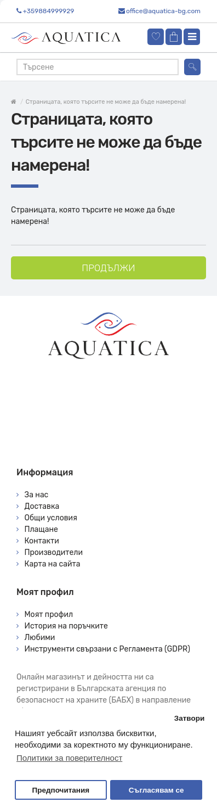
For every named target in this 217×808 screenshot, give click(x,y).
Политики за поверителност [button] (69, 757)
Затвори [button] (189, 718)
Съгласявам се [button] (156, 790)
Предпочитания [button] (60, 790)
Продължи (108, 267)
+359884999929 (48, 11)
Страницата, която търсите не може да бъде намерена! (106, 101)
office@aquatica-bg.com (163, 11)
